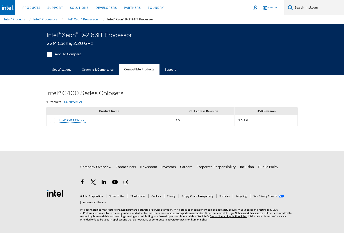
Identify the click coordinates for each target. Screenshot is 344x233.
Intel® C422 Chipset (72, 120)
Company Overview (95, 167)
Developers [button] (106, 8)
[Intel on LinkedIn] (104, 183)
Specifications (61, 70)
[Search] (290, 7)
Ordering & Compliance (98, 70)
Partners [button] (132, 8)
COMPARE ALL (74, 102)
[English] (270, 7)
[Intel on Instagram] (125, 183)
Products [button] (31, 8)
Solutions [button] (79, 8)
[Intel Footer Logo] (55, 193)
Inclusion (247, 167)
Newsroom (148, 167)
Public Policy (268, 167)
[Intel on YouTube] (115, 183)
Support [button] (55, 8)
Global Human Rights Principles (228, 216)
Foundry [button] (156, 8)
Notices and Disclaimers (249, 213)
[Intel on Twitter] (93, 183)
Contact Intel (126, 167)
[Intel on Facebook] (82, 183)
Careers (186, 167)
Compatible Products (139, 69)
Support (170, 70)
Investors (168, 167)
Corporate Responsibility (216, 167)
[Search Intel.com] (318, 8)
